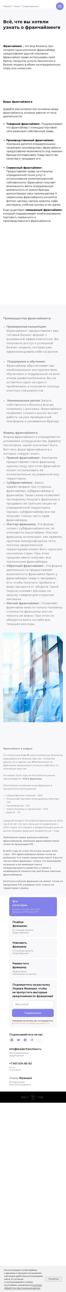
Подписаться (33, 1013)
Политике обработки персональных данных (23, 1286)
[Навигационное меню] (60, 6)
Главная (7, 6)
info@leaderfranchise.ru (25, 1049)
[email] (33, 1004)
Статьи (16, 6)
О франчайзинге (30, 6)
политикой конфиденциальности (31, 1023)
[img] (11, 1039)
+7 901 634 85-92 (20, 1063)
